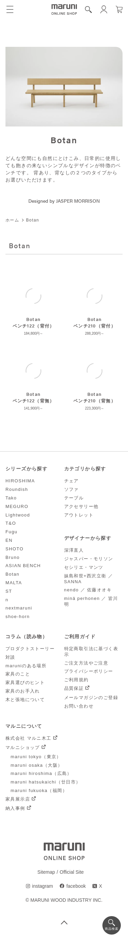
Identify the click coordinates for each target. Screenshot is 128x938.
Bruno (12, 557)
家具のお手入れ (22, 691)
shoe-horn (17, 616)
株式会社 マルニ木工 (28, 738)
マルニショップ (22, 747)
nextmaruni (18, 608)
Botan (12, 574)
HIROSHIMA (20, 480)
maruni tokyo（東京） (36, 756)
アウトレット (79, 515)
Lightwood (17, 515)
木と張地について (25, 699)
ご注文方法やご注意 (86, 663)
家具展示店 (17, 799)
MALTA (13, 582)
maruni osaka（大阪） (36, 765)
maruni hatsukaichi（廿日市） (46, 782)
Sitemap (46, 872)
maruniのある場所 (25, 665)
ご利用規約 (76, 679)
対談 (10, 657)
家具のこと (17, 673)
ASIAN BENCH (23, 565)
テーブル (74, 497)
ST (8, 591)
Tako (11, 497)
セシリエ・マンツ (83, 567)
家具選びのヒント (25, 682)
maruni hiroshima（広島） (41, 773)
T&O (10, 523)
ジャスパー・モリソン (88, 558)
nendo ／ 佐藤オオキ (88, 589)
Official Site (72, 872)
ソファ (71, 489)
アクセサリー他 (81, 506)
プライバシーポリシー (88, 671)
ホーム (12, 220)
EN (9, 540)
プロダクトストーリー (30, 648)
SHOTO (14, 548)
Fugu (11, 531)
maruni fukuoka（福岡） (39, 790)
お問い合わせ (79, 706)
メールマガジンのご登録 (91, 697)
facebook (76, 886)
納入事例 (15, 808)
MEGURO (16, 506)
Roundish (16, 489)
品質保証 (74, 688)
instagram (42, 886)
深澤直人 (74, 550)
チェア (71, 480)
